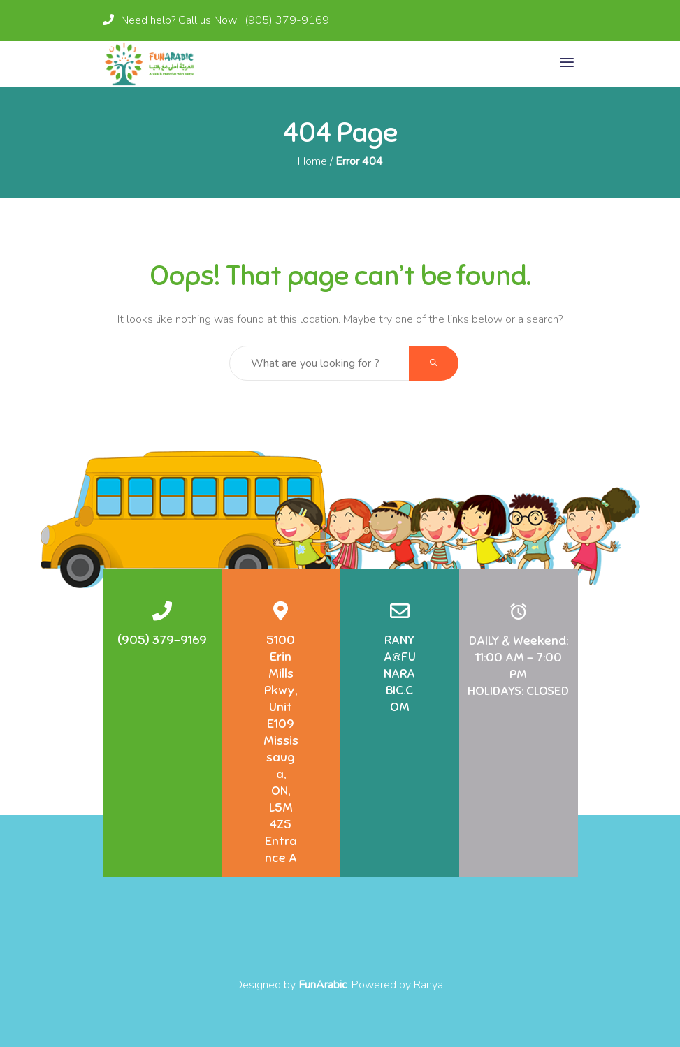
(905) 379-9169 (285, 20)
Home (312, 161)
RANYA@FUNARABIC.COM (400, 673)
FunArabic (322, 985)
